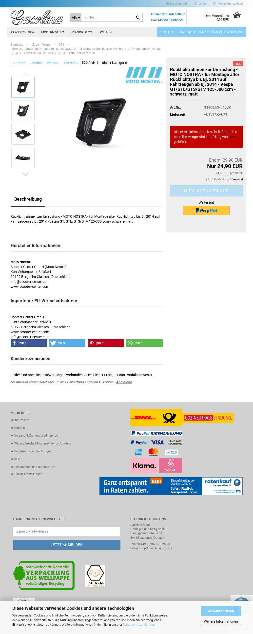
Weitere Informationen (221, 621)
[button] (177, 3)
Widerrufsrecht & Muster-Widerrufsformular (42, 443)
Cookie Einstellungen (28, 474)
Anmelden (124, 382)
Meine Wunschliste (228, 3)
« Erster (19, 63)
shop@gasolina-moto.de (155, 548)
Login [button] (200, 3)
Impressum (21, 420)
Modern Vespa (52, 32)
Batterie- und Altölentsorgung (33, 451)
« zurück (36, 63)
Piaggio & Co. (82, 32)
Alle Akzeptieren (221, 611)
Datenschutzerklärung (138, 624)
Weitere (106, 32)
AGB (17, 459)
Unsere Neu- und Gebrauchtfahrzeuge (211, 32)
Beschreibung (28, 199)
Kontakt (19, 428)
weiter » (53, 63)
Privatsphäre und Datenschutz (34, 467)
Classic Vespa (22, 32)
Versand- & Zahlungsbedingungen (36, 435)
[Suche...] (75, 17)
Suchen (167, 32)
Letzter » (71, 63)
